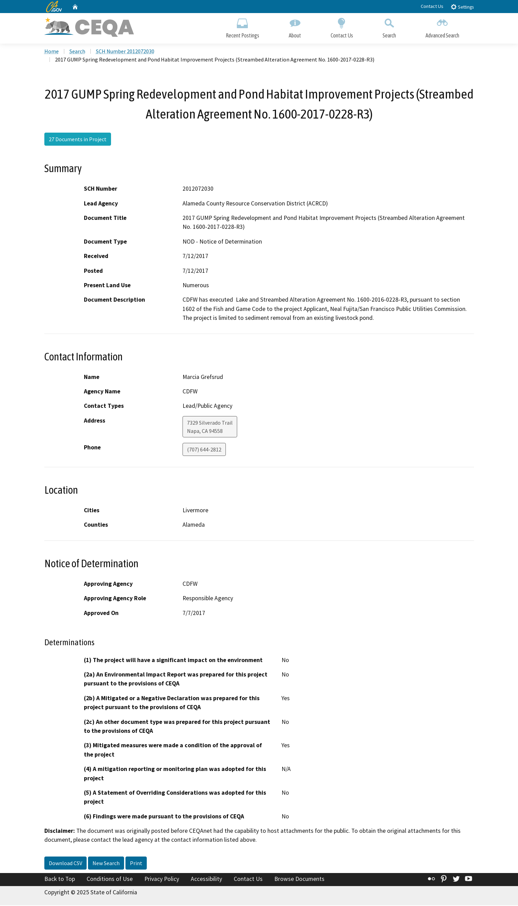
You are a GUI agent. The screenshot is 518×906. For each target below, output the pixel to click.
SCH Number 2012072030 (125, 51)
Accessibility (206, 879)
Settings (462, 6)
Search (389, 26)
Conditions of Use (110, 879)
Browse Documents (299, 879)
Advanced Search (442, 26)
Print (136, 863)
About (295, 26)
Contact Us (432, 6)
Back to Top (59, 879)
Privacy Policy (161, 879)
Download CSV (65, 863)
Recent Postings (242, 26)
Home (51, 51)
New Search (106, 863)
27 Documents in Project (78, 139)
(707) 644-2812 (204, 450)
